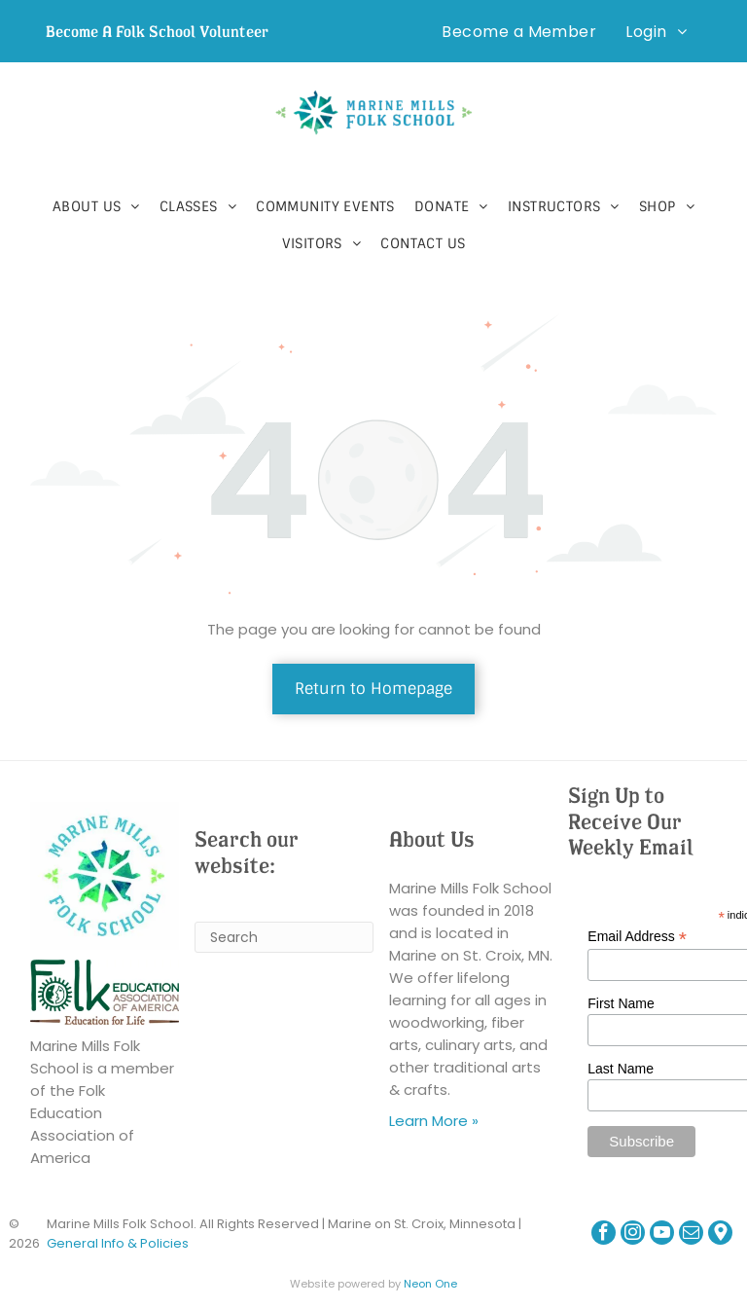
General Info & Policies (118, 1243)
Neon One (430, 1283)
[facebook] (603, 1235)
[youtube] (662, 1235)
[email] (691, 1235)
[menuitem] (519, 31)
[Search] (284, 937)
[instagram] (633, 1235)
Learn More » (434, 1120)
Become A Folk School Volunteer (157, 31)
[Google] (720, 1235)
